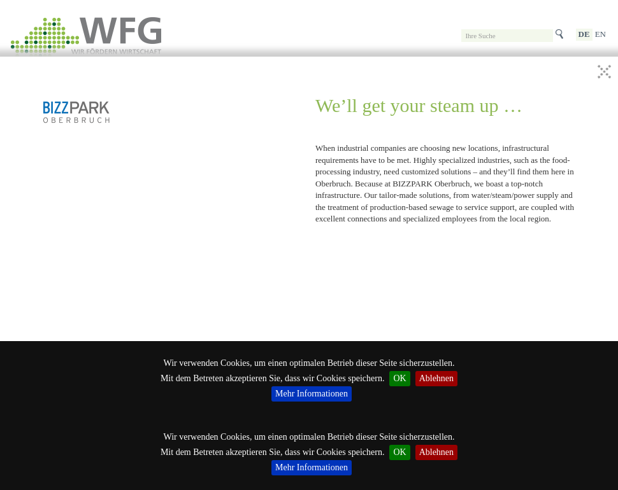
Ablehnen (436, 452)
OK (399, 452)
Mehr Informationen (311, 467)
